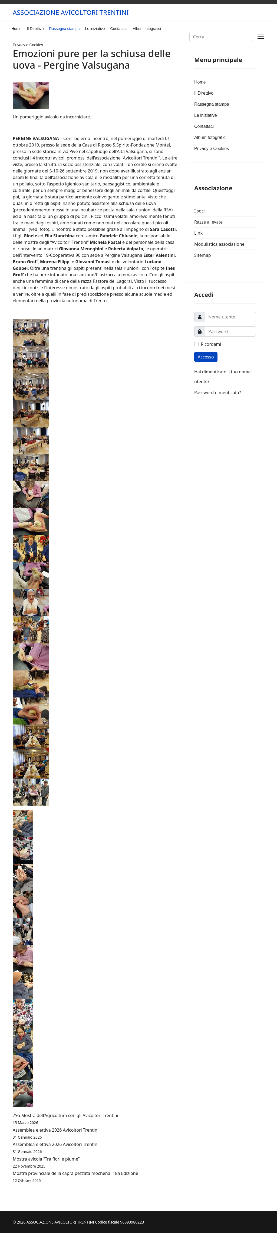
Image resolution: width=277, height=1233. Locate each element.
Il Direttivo (35, 28)
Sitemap (202, 255)
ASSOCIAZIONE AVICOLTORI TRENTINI (71, 12)
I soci (199, 211)
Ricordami (211, 344)
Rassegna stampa (64, 28)
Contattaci (118, 28)
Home (16, 28)
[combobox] (220, 37)
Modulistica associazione (219, 244)
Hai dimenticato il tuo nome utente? (222, 376)
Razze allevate (208, 222)
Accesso (206, 357)
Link (198, 233)
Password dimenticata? (217, 393)
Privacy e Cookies (28, 45)
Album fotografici (147, 28)
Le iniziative (95, 28)
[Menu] (261, 37)
